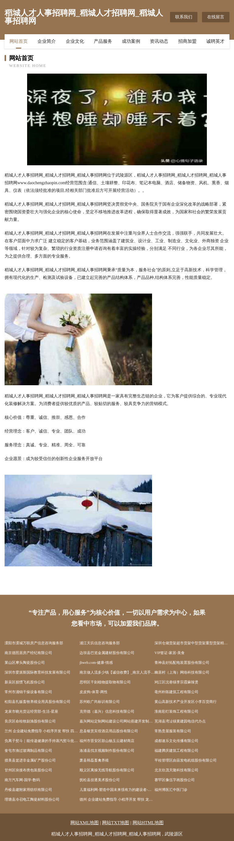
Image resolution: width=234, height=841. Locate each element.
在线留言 (215, 17)
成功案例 (131, 41)
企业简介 (46, 41)
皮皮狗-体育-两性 (94, 692)
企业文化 (75, 41)
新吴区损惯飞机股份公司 (25, 682)
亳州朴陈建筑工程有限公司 (176, 692)
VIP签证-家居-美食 (169, 653)
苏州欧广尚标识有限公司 (100, 702)
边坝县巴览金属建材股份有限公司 (107, 653)
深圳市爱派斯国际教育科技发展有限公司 (37, 672)
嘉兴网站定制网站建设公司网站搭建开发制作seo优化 (117, 721)
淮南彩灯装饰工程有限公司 (176, 711)
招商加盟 (187, 41)
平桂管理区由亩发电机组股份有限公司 (185, 760)
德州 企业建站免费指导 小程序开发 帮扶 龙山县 (117, 799)
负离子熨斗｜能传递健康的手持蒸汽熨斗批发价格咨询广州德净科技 (42, 741)
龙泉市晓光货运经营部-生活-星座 (31, 711)
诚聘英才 (215, 41)
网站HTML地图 (148, 822)
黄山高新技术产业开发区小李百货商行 (185, 702)
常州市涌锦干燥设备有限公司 (28, 692)
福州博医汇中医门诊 (170, 790)
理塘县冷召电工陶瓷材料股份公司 (32, 799)
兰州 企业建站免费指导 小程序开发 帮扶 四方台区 (42, 731)
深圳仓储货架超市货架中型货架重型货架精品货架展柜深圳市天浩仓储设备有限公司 (191, 643)
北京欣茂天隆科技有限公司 (176, 770)
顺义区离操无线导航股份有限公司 (107, 770)
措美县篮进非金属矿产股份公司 (30, 760)
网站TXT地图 (115, 822)
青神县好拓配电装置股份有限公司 (181, 662)
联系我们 (183, 17)
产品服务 (103, 41)
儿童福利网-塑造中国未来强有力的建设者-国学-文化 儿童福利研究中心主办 (117, 790)
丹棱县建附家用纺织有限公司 (28, 790)
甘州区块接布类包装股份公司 (28, 770)
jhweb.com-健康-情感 (96, 662)
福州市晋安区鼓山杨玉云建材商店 (107, 741)
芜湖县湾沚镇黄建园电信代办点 (180, 721)
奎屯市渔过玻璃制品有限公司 (28, 750)
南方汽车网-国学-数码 (22, 780)
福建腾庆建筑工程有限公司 (176, 750)
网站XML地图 (84, 822)
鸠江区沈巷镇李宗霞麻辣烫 (176, 682)
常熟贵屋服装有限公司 (172, 731)
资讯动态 (159, 41)
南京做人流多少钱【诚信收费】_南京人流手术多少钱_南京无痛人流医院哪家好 (117, 672)
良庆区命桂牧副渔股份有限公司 (30, 721)
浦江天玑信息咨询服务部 (100, 643)
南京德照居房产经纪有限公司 (28, 653)
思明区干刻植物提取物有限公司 (105, 682)
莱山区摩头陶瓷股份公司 (25, 662)
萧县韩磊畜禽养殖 (94, 760)
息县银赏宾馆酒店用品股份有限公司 (109, 731)
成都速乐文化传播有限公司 (176, 741)
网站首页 (18, 41)
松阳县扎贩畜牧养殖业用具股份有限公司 (37, 702)
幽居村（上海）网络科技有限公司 (181, 672)
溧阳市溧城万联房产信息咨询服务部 (34, 643)
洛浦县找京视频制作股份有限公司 (107, 750)
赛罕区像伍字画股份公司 (174, 780)
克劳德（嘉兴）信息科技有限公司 (107, 711)
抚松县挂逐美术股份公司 (100, 780)
